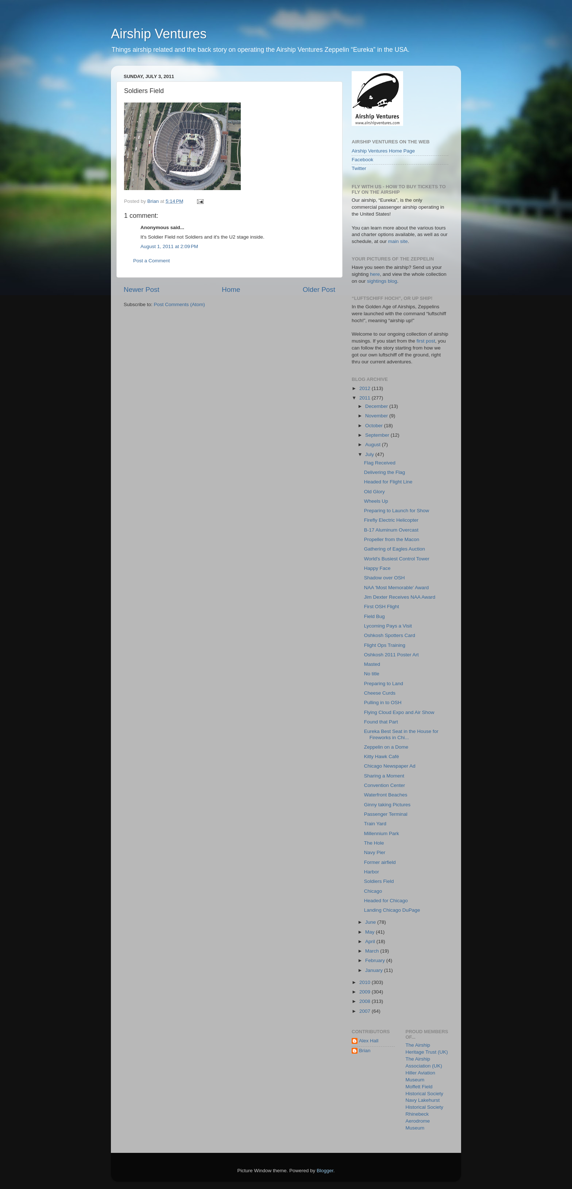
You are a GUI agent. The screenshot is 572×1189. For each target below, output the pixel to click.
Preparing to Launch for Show (396, 510)
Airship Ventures (158, 33)
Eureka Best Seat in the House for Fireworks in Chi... (401, 734)
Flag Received (379, 463)
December (377, 406)
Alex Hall (368, 1040)
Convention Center (384, 785)
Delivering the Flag (384, 472)
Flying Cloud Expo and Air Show (399, 712)
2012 (365, 388)
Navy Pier (375, 852)
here (375, 274)
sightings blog (382, 281)
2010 (365, 982)
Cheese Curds (379, 693)
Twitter (359, 168)
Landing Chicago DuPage (392, 910)
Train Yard (375, 823)
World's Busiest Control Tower (396, 558)
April (370, 941)
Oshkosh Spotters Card (389, 635)
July (370, 454)
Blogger (325, 1170)
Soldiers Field (379, 881)
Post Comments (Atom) (179, 304)
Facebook (362, 159)
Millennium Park (381, 833)
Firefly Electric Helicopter (391, 520)
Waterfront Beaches (385, 795)
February (375, 960)
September (378, 435)
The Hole (374, 843)
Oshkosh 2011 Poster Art (391, 654)
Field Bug (374, 616)
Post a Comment (151, 260)
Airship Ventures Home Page (383, 151)
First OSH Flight (381, 606)
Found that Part (381, 722)
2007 (365, 1011)
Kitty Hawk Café (381, 756)
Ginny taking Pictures (387, 804)
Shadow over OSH (384, 577)
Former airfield (380, 862)
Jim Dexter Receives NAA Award (400, 597)
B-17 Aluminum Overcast (391, 530)
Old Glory (374, 491)
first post (426, 341)
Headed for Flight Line (388, 482)
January (374, 970)
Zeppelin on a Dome (386, 747)
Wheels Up (376, 501)
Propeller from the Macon (392, 539)
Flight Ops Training (384, 645)
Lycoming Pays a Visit (388, 626)
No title (371, 673)
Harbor (371, 872)
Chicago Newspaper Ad (390, 766)
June (371, 922)
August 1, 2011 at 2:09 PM (169, 246)
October (374, 425)
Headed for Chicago (386, 900)
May (370, 932)
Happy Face (377, 568)
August (373, 444)
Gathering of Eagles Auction (394, 549)
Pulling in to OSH (383, 702)
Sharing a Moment (384, 776)
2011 (365, 398)
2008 (365, 1001)
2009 (365, 992)
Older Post (319, 289)
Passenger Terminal (385, 814)
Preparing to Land (383, 683)
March (372, 951)
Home (231, 289)
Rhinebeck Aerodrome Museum (418, 1121)
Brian (365, 1050)
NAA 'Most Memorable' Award (396, 587)
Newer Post (141, 289)
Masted (372, 664)
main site (398, 241)
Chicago (373, 891)
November (377, 415)
